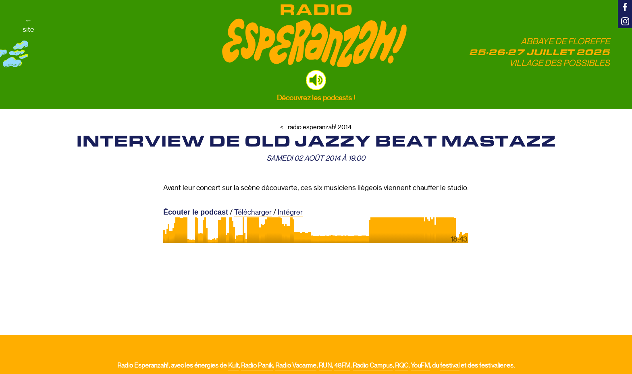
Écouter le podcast (195, 212)
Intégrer (290, 212)
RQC (401, 366)
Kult (233, 366)
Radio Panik (257, 366)
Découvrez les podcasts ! (316, 97)
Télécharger (253, 212)
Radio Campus (373, 366)
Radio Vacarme (295, 366)
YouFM (420, 366)
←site (28, 25)
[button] (316, 80)
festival (449, 366)
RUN (325, 366)
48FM (342, 366)
